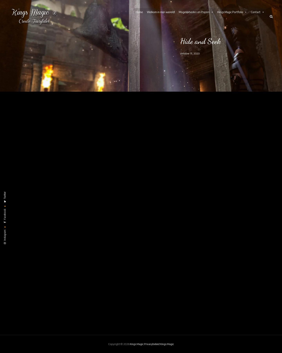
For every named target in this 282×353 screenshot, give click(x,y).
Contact (257, 12)
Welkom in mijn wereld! (161, 12)
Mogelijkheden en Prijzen (196, 12)
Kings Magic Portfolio (232, 12)
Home (139, 12)
